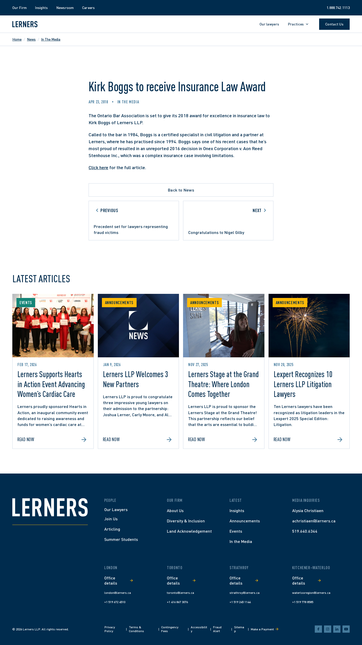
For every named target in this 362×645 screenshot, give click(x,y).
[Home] (50, 507)
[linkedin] (336, 629)
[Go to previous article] (134, 220)
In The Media (50, 39)
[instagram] (327, 629)
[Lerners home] (24, 24)
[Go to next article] (228, 220)
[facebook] (318, 629)
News (31, 39)
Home (17, 39)
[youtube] (346, 629)
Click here (98, 167)
